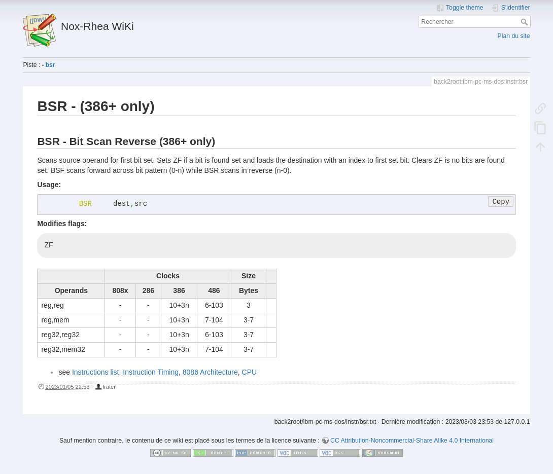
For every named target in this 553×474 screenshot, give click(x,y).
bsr (50, 64)
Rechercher (525, 21)
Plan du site (514, 36)
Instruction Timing (151, 372)
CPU (249, 372)
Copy (500, 202)
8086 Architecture (210, 372)
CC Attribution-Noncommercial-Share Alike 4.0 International (412, 440)
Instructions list (95, 372)
